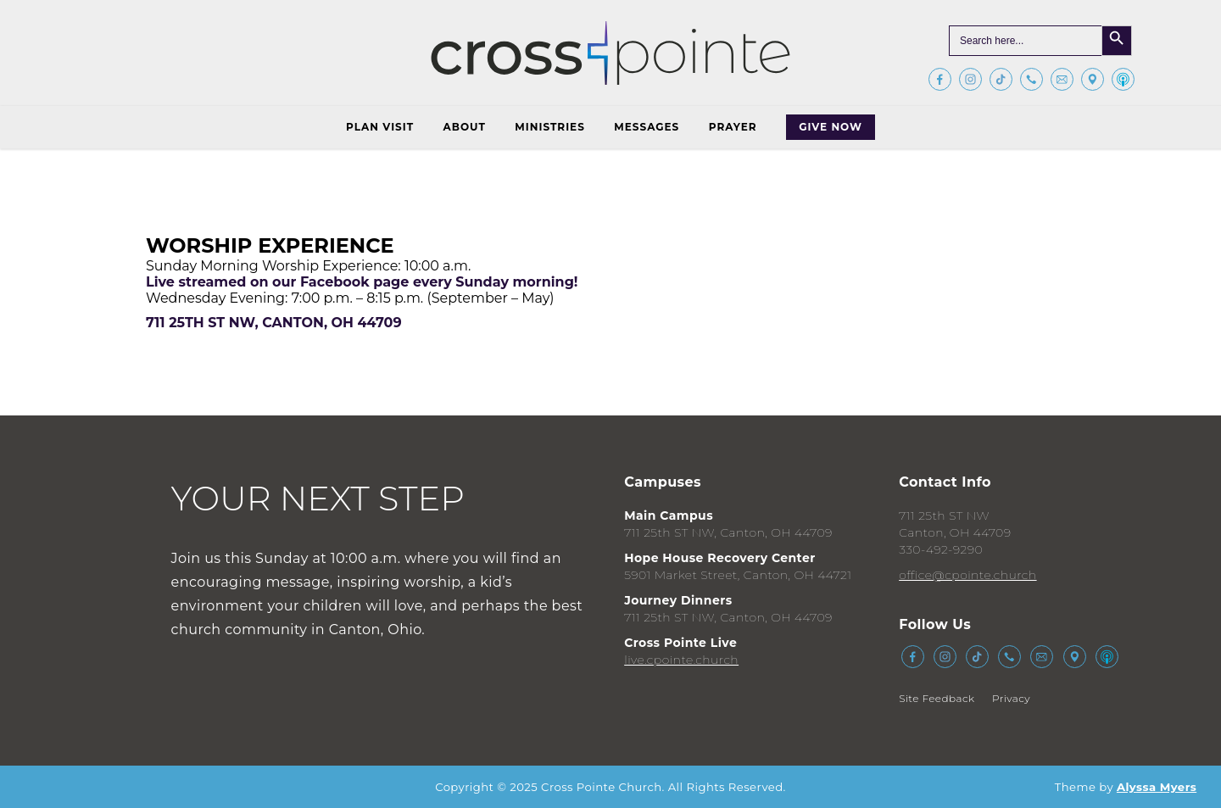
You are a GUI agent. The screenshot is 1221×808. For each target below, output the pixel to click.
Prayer (733, 126)
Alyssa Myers (1156, 787)
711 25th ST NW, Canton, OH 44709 (728, 532)
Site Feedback (936, 698)
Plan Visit (380, 126)
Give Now (830, 126)
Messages (646, 126)
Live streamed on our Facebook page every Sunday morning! (361, 282)
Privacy (1011, 698)
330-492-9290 (941, 549)
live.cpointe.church (681, 659)
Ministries (549, 126)
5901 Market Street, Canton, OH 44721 (737, 574)
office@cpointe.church (967, 574)
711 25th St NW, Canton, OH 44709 (274, 323)
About (464, 126)
